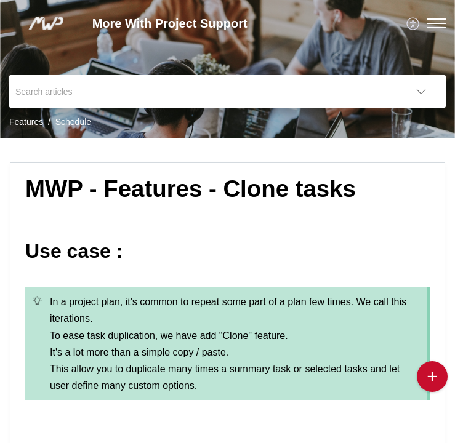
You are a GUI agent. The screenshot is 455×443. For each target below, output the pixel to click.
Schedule (73, 122)
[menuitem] (413, 23)
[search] (203, 91)
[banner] (227, 69)
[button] (436, 23)
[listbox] (421, 91)
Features (26, 122)
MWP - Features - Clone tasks (190, 188)
